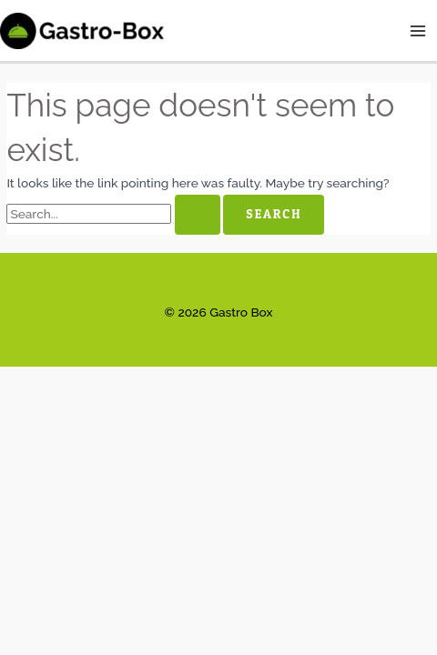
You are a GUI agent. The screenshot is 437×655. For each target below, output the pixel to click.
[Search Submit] (197, 215)
